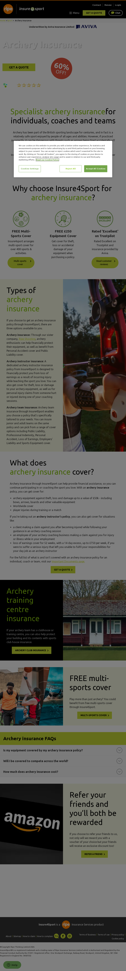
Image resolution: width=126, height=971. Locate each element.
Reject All (71, 169)
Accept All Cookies (95, 169)
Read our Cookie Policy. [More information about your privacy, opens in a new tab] (47, 160)
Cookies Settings (30, 169)
